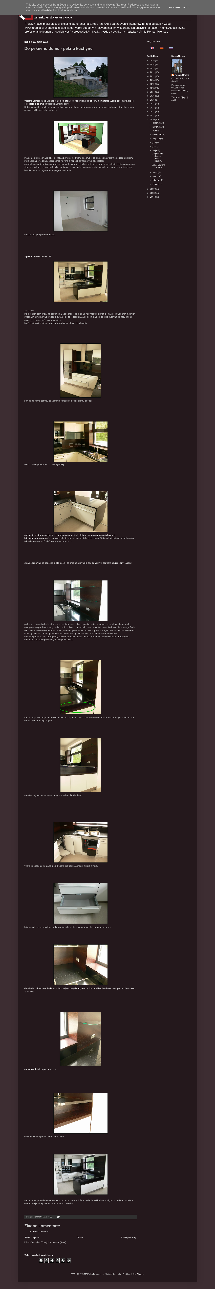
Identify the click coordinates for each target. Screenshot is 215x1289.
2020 (152, 80)
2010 (152, 119)
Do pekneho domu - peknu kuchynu (157, 157)
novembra (157, 127)
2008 (152, 193)
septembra (158, 134)
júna (155, 146)
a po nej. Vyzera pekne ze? (38, 256)
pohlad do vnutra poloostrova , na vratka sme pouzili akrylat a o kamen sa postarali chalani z (69, 513)
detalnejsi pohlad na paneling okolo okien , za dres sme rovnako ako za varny (62, 563)
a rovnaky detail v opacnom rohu (62, 1041)
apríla (155, 172)
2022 (152, 72)
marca (156, 176)
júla (154, 142)
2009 (152, 189)
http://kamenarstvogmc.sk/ (37, 538)
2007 (152, 197)
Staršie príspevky (128, 1237)
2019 (152, 84)
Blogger (140, 1274)
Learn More (174, 7)
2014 (152, 104)
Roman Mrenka (182, 75)
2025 (152, 60)
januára (156, 184)
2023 (152, 68)
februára (157, 180)
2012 (152, 111)
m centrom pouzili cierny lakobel (116, 563)
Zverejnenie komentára (39, 1231)
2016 (152, 96)
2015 (152, 100)
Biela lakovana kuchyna (158, 166)
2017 (152, 92)
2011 (152, 115)
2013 (152, 108)
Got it (186, 7)
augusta (156, 138)
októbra (156, 131)
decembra (157, 123)
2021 (152, 76)
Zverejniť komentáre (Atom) (53, 1242)
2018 (152, 88)
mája (155, 150)
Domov (80, 1237)
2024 (152, 64)
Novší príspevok (32, 1237)
